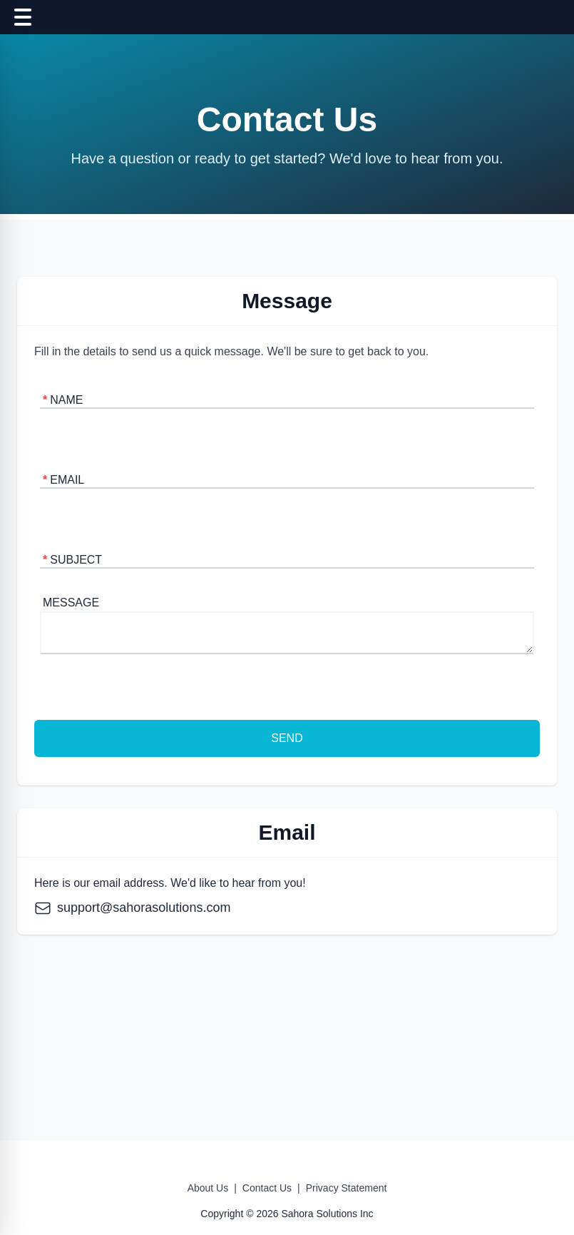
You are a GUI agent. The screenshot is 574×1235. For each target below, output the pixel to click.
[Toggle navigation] (22, 17)
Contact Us (267, 1188)
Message (71, 602)
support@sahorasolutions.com (132, 907)
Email (63, 480)
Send (286, 738)
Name (63, 400)
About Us (208, 1188)
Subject (72, 560)
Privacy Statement (346, 1188)
